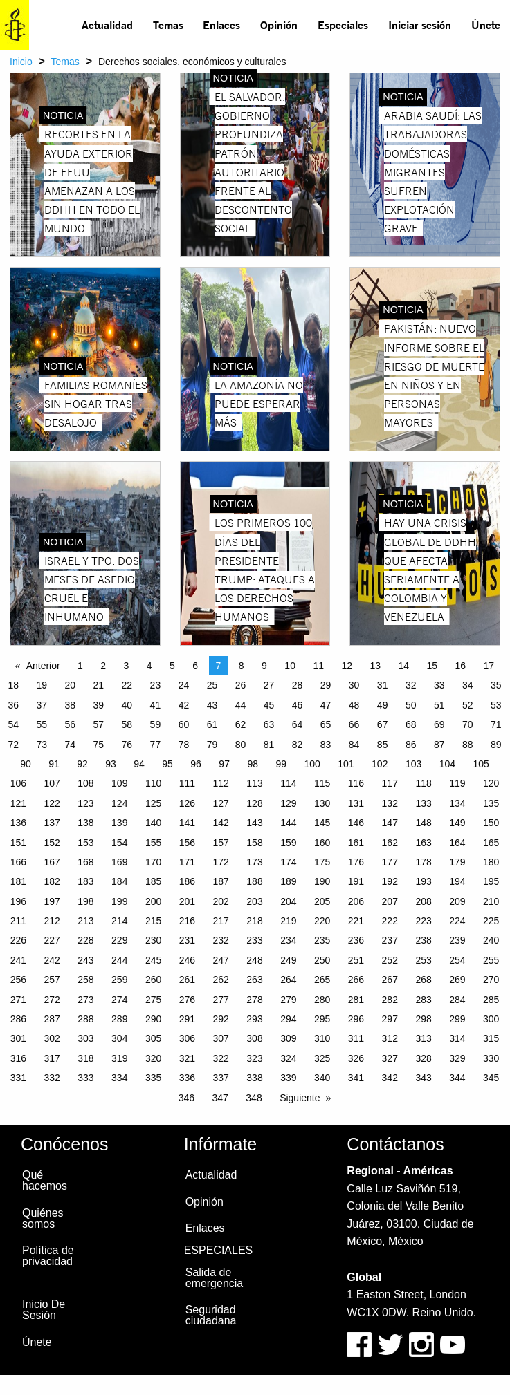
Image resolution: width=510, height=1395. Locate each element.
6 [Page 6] (195, 665)
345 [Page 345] (491, 1077)
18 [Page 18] (13, 685)
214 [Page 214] (119, 920)
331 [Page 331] (18, 1077)
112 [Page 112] (221, 783)
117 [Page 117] (390, 783)
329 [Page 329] (457, 1058)
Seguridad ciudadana (211, 1315)
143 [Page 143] (254, 822)
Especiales (343, 24)
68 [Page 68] (411, 724)
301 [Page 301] (18, 1038)
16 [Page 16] (460, 665)
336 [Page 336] (187, 1077)
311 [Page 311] (356, 1038)
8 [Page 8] (241, 665)
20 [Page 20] (70, 685)
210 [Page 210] (491, 901)
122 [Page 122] (52, 803)
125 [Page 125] (153, 803)
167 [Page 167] (52, 862)
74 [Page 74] (70, 744)
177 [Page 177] (390, 862)
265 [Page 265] (322, 979)
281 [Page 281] (356, 999)
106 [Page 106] (18, 783)
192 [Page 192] (390, 881)
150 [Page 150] (491, 822)
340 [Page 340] (322, 1077)
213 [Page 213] (85, 920)
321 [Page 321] (187, 1058)
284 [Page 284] (457, 999)
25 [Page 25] (212, 685)
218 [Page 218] (254, 920)
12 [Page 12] (346, 665)
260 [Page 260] (153, 979)
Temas (168, 24)
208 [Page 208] (423, 901)
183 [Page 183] (85, 881)
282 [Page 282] (390, 999)
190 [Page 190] (322, 881)
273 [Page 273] (85, 999)
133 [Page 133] (423, 803)
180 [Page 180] (491, 862)
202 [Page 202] (221, 901)
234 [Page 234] (288, 940)
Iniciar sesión (419, 24)
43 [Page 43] (212, 705)
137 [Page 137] (52, 822)
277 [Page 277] (221, 999)
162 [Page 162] (390, 842)
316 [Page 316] (18, 1058)
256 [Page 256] (18, 979)
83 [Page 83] (325, 744)
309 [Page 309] (288, 1038)
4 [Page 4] (149, 665)
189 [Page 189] (288, 881)
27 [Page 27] (269, 685)
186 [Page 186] (187, 881)
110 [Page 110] (153, 783)
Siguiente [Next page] (300, 1097)
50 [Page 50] (411, 705)
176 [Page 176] (356, 862)
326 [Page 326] (356, 1058)
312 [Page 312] (390, 1038)
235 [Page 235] (322, 940)
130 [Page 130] (322, 803)
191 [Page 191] (356, 881)
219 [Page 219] (288, 920)
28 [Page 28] (297, 685)
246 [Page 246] (187, 960)
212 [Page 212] (52, 920)
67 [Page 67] (382, 724)
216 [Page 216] (187, 920)
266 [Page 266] (356, 979)
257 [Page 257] (52, 979)
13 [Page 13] (375, 665)
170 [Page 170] (153, 862)
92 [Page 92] (82, 763)
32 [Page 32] (411, 685)
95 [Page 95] (167, 763)
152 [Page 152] (52, 842)
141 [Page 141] (187, 822)
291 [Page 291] (187, 1018)
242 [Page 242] (52, 960)
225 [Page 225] (491, 920)
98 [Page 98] (252, 763)
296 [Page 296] (356, 1018)
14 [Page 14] (403, 665)
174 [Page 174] (288, 862)
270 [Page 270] (491, 979)
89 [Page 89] (496, 744)
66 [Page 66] (354, 724)
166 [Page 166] (18, 862)
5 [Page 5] (172, 665)
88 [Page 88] (467, 744)
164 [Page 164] (457, 842)
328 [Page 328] (423, 1058)
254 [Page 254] (457, 960)
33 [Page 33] (439, 685)
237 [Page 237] (390, 940)
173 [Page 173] (254, 862)
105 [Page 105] (481, 763)
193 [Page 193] (423, 881)
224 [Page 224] (457, 920)
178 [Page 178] (423, 862)
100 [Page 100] (312, 763)
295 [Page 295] (322, 1018)
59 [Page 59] (155, 724)
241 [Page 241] (18, 960)
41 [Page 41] (155, 705)
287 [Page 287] (52, 1018)
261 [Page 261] (187, 979)
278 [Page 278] (254, 999)
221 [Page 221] (356, 920)
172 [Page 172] (221, 862)
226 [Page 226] (18, 940)
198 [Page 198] (85, 901)
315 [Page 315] (491, 1038)
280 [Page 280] (322, 999)
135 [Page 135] (491, 803)
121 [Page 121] (18, 803)
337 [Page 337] (221, 1077)
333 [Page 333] (85, 1077)
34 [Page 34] (467, 685)
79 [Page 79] (212, 744)
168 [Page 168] (85, 862)
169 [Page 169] (119, 862)
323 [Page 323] (254, 1058)
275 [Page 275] (153, 999)
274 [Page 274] (119, 999)
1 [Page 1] (80, 665)
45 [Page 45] (269, 705)
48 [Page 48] (354, 705)
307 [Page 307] (221, 1038)
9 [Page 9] (264, 665)
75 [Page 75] (98, 744)
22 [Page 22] (127, 685)
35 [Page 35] (496, 685)
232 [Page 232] (221, 940)
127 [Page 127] (221, 803)
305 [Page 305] (153, 1038)
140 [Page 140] (153, 822)
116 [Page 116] (356, 783)
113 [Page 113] (254, 783)
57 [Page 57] (98, 724)
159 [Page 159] (288, 842)
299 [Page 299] (457, 1018)
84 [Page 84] (354, 744)
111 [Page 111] (187, 783)
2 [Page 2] (103, 665)
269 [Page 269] (457, 979)
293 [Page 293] (254, 1018)
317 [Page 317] (52, 1058)
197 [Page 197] (52, 901)
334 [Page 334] (119, 1077)
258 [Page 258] (85, 979)
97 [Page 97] (224, 763)
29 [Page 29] (325, 685)
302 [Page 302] (52, 1038)
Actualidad (107, 24)
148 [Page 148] (423, 822)
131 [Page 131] (356, 803)
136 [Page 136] (18, 822)
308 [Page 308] (254, 1038)
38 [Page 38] (70, 705)
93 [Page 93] (110, 763)
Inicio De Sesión (43, 1309)
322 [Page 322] (221, 1058)
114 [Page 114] (288, 783)
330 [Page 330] (491, 1058)
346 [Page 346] (186, 1097)
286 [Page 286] (18, 1018)
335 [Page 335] (153, 1077)
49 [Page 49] (382, 705)
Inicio (21, 61)
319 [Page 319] (119, 1058)
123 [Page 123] (85, 803)
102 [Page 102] (380, 763)
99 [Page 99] (280, 763)
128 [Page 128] (254, 803)
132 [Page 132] (390, 803)
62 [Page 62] (240, 724)
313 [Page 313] (423, 1038)
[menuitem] (107, 25)
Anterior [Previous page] (43, 665)
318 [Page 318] (85, 1058)
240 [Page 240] (491, 940)
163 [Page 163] (423, 842)
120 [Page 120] (491, 783)
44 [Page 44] (240, 705)
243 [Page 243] (85, 960)
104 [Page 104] (447, 763)
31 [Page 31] (382, 685)
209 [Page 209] (457, 901)
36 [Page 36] (13, 705)
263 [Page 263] (254, 979)
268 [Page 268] (423, 979)
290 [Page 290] (153, 1018)
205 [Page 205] (322, 901)
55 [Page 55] (41, 724)
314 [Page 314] (457, 1038)
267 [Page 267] (390, 979)
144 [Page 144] (288, 822)
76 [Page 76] (127, 744)
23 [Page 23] (155, 685)
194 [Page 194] (457, 881)
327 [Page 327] (390, 1058)
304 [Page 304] (119, 1038)
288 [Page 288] (85, 1018)
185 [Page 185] (153, 881)
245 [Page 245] (153, 960)
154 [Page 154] (119, 842)
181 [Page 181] (18, 881)
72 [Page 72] (13, 744)
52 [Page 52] (467, 705)
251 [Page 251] (356, 960)
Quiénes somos (43, 1218)
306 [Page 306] (187, 1038)
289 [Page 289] (119, 1018)
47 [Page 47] (325, 705)
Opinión (279, 24)
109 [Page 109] (119, 783)
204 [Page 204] (288, 901)
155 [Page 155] (153, 842)
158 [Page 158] (254, 842)
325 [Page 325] (322, 1058)
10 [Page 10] (289, 665)
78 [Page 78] (184, 744)
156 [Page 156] (187, 842)
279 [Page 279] (288, 999)
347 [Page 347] (220, 1097)
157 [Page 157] (221, 842)
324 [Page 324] (288, 1058)
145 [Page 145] (322, 822)
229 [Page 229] (119, 940)
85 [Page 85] (382, 744)
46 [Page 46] (297, 705)
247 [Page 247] (221, 960)
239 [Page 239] (457, 940)
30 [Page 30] (354, 685)
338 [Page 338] (254, 1077)
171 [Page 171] (187, 862)
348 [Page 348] (254, 1097)
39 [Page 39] (98, 705)
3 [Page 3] (126, 665)
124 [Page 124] (119, 803)
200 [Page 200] (153, 901)
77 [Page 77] (155, 744)
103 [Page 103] (413, 763)
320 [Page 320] (153, 1058)
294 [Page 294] (288, 1018)
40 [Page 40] (127, 705)
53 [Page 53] (496, 705)
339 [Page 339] (288, 1077)
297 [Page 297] (390, 1018)
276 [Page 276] (187, 999)
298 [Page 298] (423, 1018)
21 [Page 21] (98, 685)
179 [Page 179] (457, 862)
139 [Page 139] (119, 822)
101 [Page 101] (346, 763)
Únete (485, 24)
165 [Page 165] (491, 842)
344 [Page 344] (457, 1077)
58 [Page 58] (127, 724)
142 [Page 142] (221, 822)
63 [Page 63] (269, 724)
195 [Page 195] (491, 881)
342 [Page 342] (390, 1077)
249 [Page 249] (288, 960)
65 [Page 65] (325, 724)
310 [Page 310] (322, 1038)
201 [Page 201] (187, 901)
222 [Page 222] (390, 920)
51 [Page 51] (439, 705)
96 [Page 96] (195, 763)
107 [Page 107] (52, 783)
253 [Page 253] (423, 960)
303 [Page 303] (85, 1038)
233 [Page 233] (254, 940)
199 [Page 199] (119, 901)
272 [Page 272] (52, 999)
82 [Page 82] (297, 744)
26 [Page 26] (240, 685)
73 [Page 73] (41, 744)
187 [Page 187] (221, 881)
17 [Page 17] (489, 665)
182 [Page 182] (52, 881)
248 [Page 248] (254, 960)
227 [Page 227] (52, 940)
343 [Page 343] (423, 1077)
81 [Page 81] (269, 744)
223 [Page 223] (423, 920)
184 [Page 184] (119, 881)
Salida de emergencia (214, 1277)
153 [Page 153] (85, 842)
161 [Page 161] (356, 842)
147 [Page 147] (390, 822)
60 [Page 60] (184, 724)
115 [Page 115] (322, 783)
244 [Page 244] (119, 960)
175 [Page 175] (322, 862)
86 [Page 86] (411, 744)
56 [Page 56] (70, 724)
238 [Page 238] (423, 940)
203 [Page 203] (254, 901)
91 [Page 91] (54, 763)
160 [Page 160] (322, 842)
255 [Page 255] (491, 960)
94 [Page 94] (139, 763)
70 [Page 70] (467, 724)
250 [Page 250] (322, 960)
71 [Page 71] (496, 724)
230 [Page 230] (153, 940)
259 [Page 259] (119, 979)
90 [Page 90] (25, 763)
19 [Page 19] (41, 685)
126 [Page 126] (187, 803)
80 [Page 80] (240, 744)
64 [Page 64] (297, 724)
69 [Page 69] (439, 724)
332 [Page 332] (52, 1077)
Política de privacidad (48, 1255)
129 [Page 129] (288, 803)
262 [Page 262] (221, 979)
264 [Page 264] (288, 979)
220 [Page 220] (322, 920)
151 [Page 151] (18, 842)
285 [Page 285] (491, 999)
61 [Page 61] (212, 724)
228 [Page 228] (85, 940)
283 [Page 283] (423, 999)
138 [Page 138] (85, 822)
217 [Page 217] (221, 920)
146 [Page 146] (356, 822)
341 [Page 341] (356, 1077)
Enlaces (221, 24)
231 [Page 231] (187, 940)
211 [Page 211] (18, 920)
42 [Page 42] (184, 705)
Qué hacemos (44, 1180)
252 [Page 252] (390, 960)
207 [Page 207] (390, 901)
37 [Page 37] (41, 705)
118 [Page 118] (423, 783)
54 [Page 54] (13, 724)
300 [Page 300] (491, 1018)
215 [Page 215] (153, 920)
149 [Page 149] (457, 822)
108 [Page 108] (85, 783)
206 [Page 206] (356, 901)
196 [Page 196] (18, 901)
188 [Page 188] (254, 881)
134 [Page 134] (457, 803)
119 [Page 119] (457, 783)
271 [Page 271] (18, 999)
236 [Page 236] (356, 940)
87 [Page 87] (439, 744)
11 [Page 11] (318, 665)
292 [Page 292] (221, 1018)
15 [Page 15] (432, 665)
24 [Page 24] (184, 685)
